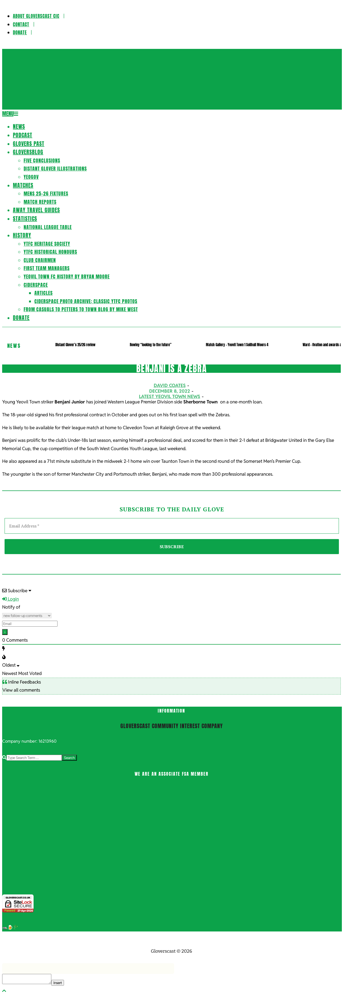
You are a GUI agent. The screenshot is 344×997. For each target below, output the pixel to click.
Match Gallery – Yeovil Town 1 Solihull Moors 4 (237, 344)
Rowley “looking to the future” (150, 344)
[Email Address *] (172, 526)
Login (10, 599)
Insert (57, 983)
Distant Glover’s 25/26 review (75, 344)
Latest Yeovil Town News (169, 396)
